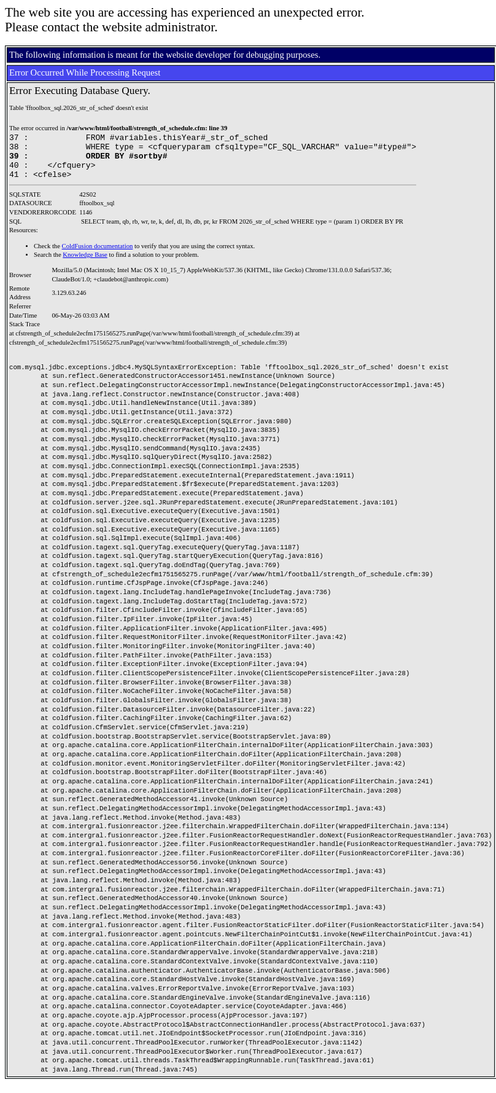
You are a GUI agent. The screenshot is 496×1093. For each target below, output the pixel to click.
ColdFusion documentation (97, 255)
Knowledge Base (85, 264)
